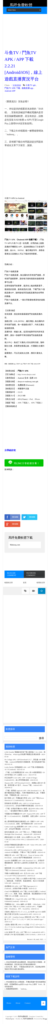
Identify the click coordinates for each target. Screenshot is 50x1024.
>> (45, 939)
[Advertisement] (24, 31)
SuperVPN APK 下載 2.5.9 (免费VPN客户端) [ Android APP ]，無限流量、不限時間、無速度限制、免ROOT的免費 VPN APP (25, 881)
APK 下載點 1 (23, 403)
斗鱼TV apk (31, 85)
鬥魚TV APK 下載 (12, 88)
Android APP (10, 91)
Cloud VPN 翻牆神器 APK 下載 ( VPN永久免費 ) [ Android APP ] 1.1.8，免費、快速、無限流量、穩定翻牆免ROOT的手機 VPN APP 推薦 (25, 893)
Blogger (45, 1019)
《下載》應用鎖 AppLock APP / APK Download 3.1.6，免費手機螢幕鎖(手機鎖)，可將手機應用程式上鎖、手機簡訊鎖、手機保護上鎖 (25, 793)
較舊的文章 (41, 583)
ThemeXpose (10, 1019)
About (17, 1003)
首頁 (24, 583)
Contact (28, 1003)
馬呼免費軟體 (21, 5)
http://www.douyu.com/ (27, 374)
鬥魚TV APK (10, 240)
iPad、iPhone (34, 399)
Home (9, 1003)
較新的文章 (9, 583)
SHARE (11, 517)
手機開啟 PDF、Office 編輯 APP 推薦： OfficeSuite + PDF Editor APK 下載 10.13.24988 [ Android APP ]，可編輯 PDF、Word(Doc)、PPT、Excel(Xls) (25, 906)
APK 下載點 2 (36, 403)
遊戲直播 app (27, 88)
